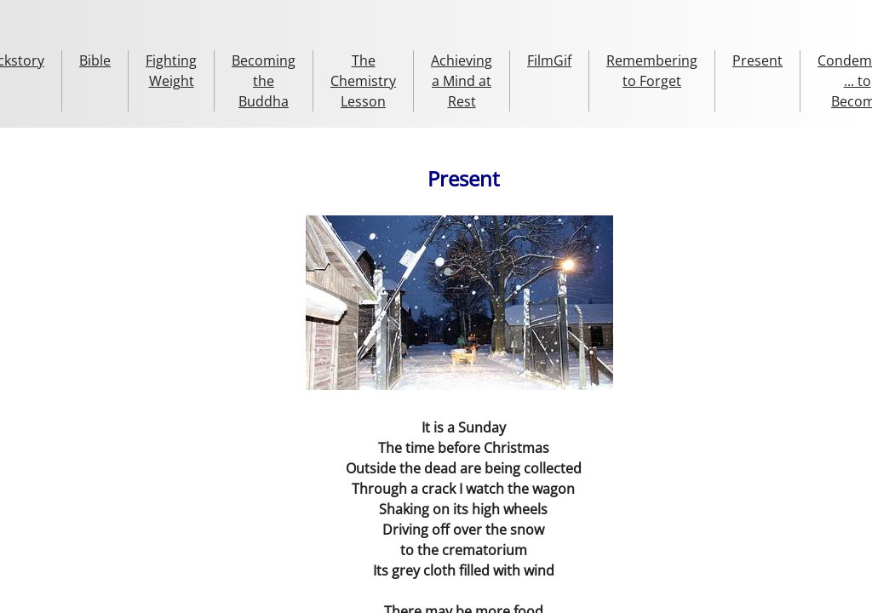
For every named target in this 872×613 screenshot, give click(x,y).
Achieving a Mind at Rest (461, 81)
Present (757, 60)
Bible (95, 60)
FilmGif (549, 60)
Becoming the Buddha (263, 81)
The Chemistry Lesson (363, 81)
